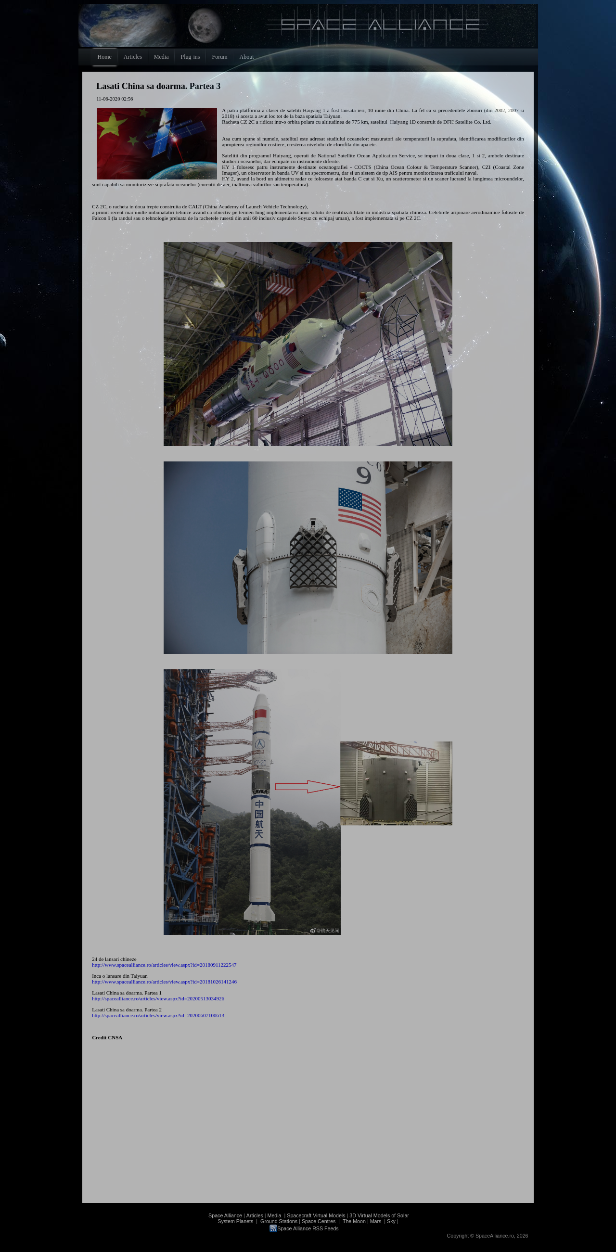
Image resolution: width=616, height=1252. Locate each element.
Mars (376, 1221)
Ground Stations (278, 1221)
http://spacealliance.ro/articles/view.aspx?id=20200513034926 (158, 998)
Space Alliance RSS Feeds (307, 1228)
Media (275, 1215)
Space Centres (319, 1221)
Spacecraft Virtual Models (316, 1215)
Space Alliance (225, 1215)
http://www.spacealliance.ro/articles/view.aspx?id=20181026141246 (164, 981)
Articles (254, 1215)
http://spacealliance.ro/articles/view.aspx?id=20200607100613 (158, 1015)
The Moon (353, 1221)
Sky (391, 1221)
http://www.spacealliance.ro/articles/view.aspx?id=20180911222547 (164, 965)
